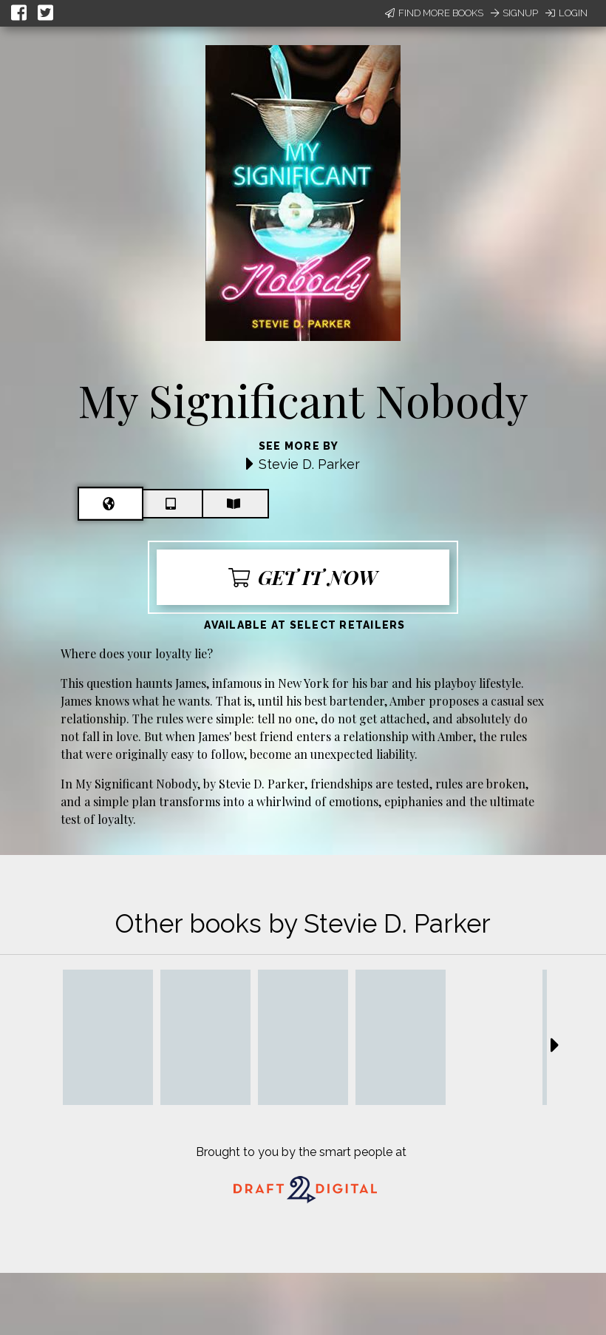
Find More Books (434, 12)
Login (566, 12)
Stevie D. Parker (309, 464)
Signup (514, 12)
